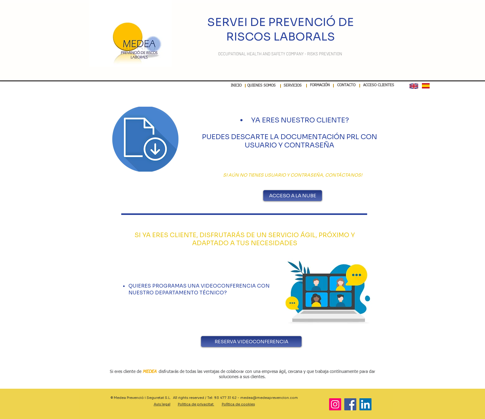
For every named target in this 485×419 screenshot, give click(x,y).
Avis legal (162, 404)
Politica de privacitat (196, 404)
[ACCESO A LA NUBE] (292, 195)
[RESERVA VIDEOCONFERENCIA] (251, 341)
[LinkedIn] (365, 404)
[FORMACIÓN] (319, 86)
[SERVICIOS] (292, 86)
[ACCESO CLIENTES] (378, 85)
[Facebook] (350, 404)
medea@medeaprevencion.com (269, 397)
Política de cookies (238, 404)
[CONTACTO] (346, 86)
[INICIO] (236, 86)
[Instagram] (335, 404)
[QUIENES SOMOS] (261, 86)
